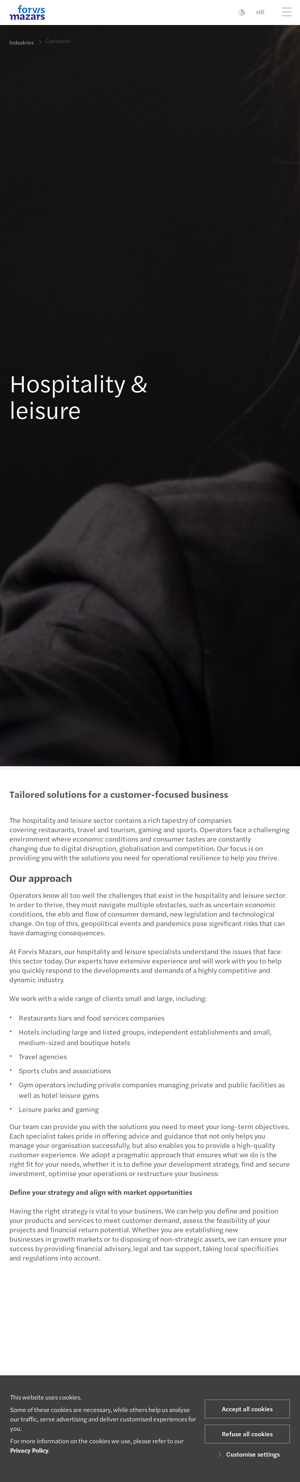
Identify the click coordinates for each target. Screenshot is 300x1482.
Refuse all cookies (247, 1433)
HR (260, 11)
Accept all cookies (247, 1408)
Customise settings (247, 1454)
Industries (21, 42)
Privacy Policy (29, 1450)
